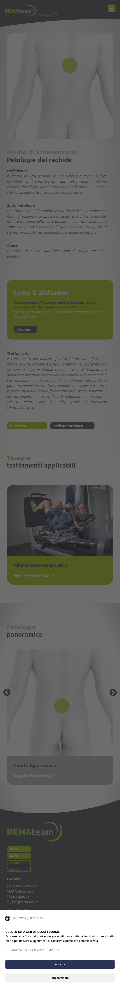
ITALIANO (36, 918)
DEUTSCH (19, 918)
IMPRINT (53, 950)
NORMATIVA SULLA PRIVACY (24, 950)
